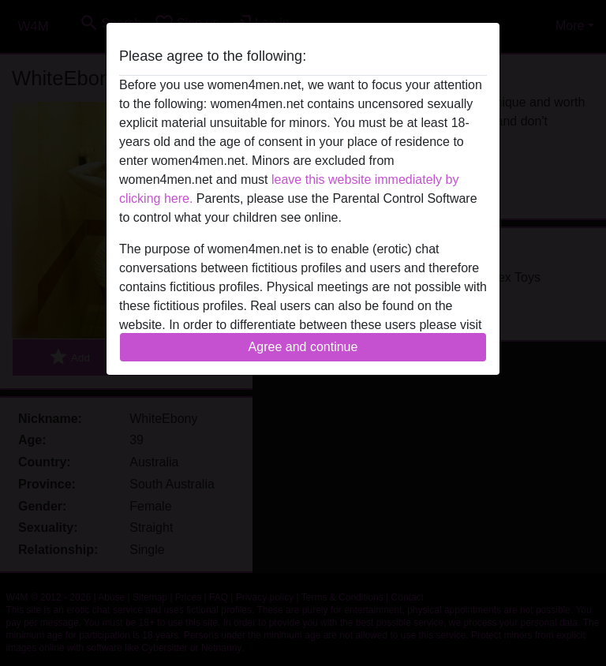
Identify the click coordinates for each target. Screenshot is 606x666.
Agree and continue (303, 347)
